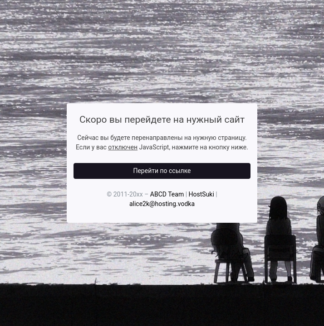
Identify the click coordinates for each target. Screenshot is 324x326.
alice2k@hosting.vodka (162, 203)
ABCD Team (167, 194)
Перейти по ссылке (162, 170)
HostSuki (201, 194)
